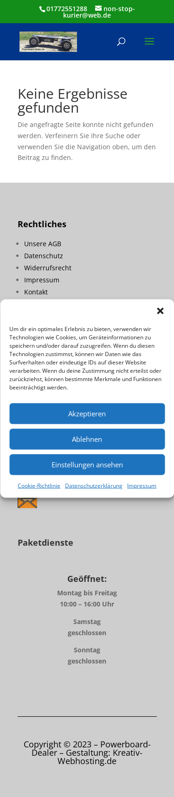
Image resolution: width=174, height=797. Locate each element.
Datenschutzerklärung (93, 485)
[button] (160, 310)
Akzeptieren (87, 413)
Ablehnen (87, 439)
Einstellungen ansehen (87, 464)
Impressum (141, 485)
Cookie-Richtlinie (39, 485)
